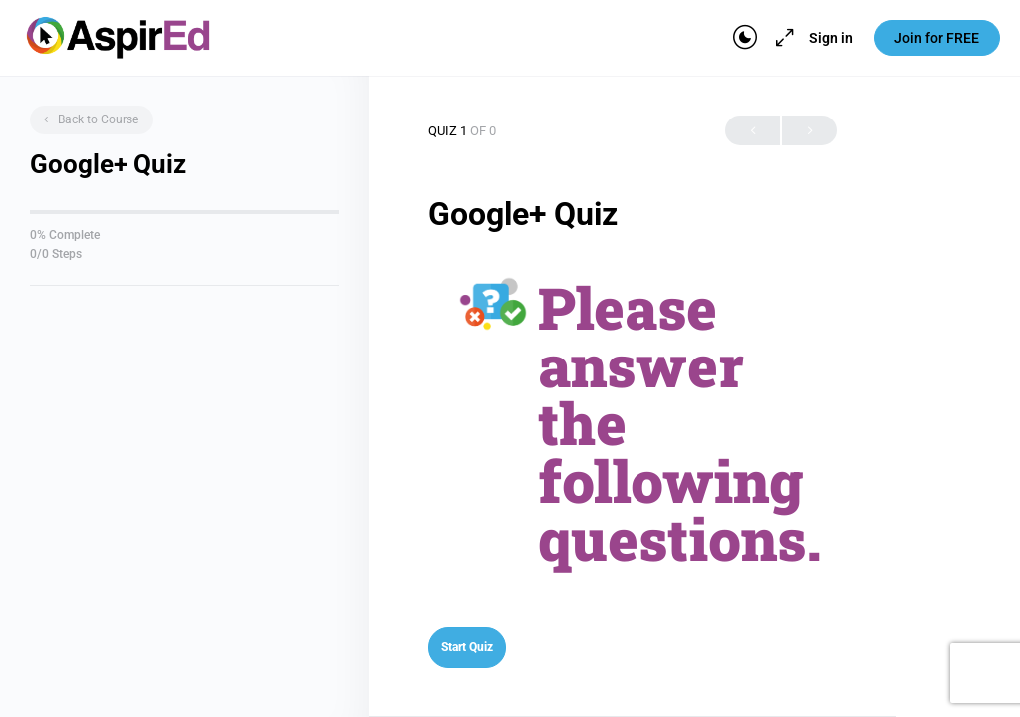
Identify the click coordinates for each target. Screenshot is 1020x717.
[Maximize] (781, 38)
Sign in (831, 38)
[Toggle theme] (745, 38)
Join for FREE (936, 38)
